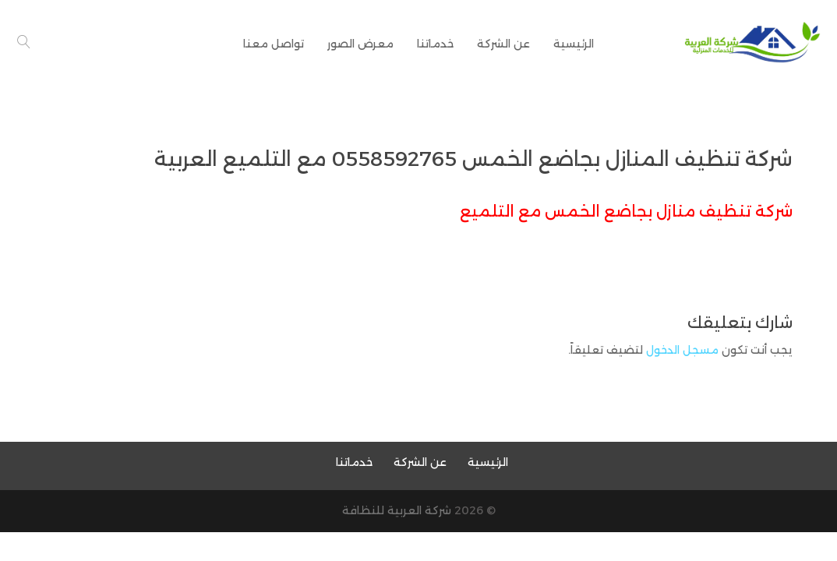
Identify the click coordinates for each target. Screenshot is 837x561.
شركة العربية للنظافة (396, 510)
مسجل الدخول (682, 350)
